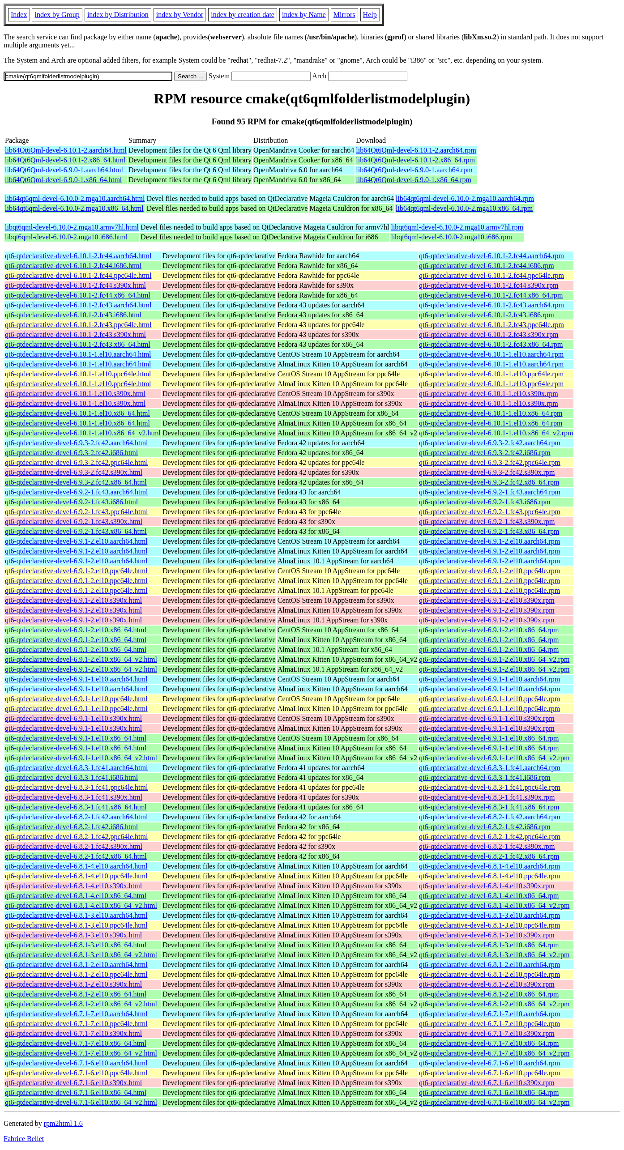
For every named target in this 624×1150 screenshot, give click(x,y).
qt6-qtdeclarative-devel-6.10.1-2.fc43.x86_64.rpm (491, 344)
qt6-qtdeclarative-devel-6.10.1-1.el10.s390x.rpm (488, 393)
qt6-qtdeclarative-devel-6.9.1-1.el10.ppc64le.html (76, 699)
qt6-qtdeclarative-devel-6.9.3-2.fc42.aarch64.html (76, 443)
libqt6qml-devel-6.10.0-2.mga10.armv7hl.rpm (457, 227)
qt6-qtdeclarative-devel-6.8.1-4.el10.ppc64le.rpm (489, 876)
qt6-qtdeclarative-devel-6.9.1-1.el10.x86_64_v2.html (81, 758)
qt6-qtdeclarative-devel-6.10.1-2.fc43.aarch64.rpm (491, 305)
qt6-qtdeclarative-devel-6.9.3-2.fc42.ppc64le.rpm (489, 462)
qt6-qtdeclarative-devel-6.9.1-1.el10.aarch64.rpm (489, 679)
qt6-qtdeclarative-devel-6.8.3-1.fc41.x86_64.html (76, 807)
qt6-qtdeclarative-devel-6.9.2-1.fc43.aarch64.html (76, 492)
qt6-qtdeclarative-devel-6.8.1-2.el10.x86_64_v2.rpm (494, 1004)
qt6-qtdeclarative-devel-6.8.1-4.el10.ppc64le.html (76, 876)
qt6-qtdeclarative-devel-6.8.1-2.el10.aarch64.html (76, 964)
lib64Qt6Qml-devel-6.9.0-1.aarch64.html (64, 170)
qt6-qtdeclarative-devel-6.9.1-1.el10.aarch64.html (76, 679)
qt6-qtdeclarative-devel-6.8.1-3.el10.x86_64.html (75, 945)
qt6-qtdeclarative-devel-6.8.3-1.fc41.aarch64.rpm (489, 767)
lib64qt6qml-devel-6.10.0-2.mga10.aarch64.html (75, 198)
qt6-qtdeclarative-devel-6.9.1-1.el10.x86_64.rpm (489, 738)
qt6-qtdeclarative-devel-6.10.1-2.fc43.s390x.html (75, 334)
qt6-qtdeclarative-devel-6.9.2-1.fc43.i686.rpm (485, 502)
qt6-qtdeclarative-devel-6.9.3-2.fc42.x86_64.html (76, 482)
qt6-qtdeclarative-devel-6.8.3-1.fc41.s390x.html (73, 797)
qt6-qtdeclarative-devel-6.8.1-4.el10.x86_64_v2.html (81, 905)
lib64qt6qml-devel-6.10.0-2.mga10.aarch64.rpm (465, 198)
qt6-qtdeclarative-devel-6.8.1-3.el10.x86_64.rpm (489, 945)
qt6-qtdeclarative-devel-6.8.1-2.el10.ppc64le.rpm (489, 974)
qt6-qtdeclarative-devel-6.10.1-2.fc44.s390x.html (75, 285)
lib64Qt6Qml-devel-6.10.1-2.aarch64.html (66, 150)
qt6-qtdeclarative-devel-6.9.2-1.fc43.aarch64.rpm (489, 492)
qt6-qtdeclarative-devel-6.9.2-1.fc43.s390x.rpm (487, 521)
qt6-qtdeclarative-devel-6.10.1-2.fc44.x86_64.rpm (491, 295)
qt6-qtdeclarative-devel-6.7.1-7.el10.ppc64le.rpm (489, 1023)
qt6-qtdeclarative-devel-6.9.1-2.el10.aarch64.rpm (489, 541)
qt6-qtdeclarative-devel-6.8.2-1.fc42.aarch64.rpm (489, 817)
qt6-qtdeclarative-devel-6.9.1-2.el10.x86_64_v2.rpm (494, 659)
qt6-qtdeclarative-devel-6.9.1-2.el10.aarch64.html (76, 541)
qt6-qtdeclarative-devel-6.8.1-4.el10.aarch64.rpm (489, 866)
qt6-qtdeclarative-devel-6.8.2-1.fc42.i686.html (71, 827)
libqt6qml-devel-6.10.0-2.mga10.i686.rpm (451, 237)
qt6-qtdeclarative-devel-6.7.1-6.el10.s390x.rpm (487, 1082)
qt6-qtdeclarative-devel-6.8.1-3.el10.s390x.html (73, 935)
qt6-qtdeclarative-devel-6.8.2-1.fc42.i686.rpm (485, 827)
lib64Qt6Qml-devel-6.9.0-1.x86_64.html (63, 179)
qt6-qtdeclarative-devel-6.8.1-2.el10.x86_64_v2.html (81, 1004)
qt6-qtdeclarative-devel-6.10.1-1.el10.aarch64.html (78, 354)
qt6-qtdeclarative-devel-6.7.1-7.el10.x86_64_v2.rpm (494, 1053)
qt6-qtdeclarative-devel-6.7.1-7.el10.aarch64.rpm (489, 1014)
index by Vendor (179, 14)
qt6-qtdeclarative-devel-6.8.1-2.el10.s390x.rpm (487, 984)
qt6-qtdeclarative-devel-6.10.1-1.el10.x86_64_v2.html (83, 433)
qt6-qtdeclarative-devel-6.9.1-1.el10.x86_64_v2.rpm (494, 758)
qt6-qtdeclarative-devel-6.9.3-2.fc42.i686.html (71, 452)
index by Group (56, 14)
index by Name (304, 14)
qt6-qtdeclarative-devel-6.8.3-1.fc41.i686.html (71, 777)
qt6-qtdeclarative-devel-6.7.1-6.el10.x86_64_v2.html (81, 1102)
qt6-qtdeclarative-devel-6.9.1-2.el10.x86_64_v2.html (81, 659)
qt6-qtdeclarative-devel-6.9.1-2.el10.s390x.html (73, 600)
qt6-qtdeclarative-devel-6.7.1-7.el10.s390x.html (73, 1033)
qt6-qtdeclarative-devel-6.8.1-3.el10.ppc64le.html (76, 925)
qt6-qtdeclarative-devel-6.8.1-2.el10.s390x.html (73, 984)
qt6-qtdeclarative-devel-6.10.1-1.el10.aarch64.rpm (491, 354)
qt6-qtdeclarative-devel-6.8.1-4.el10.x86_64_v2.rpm (494, 905)
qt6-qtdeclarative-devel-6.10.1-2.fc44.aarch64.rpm (491, 256)
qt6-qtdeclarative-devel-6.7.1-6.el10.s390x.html (73, 1082)
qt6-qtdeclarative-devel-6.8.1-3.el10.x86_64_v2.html (81, 954)
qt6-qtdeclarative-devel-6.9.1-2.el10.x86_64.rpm (489, 630)
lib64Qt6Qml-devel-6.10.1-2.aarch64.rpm (416, 150)
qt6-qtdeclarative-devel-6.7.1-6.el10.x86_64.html (75, 1092)
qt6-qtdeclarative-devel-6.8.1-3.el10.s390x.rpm (487, 935)
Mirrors (344, 14)
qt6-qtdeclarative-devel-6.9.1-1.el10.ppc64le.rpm (489, 699)
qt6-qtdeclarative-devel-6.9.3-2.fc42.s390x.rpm (487, 472)
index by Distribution (118, 14)
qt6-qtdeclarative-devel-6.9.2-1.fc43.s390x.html (73, 521)
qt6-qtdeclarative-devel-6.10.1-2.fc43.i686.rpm (486, 315)
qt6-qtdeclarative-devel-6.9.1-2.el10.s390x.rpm (487, 600)
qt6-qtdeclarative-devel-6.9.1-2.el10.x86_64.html (75, 630)
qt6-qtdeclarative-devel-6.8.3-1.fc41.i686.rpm (485, 777)
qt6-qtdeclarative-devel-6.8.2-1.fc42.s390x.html (73, 846)
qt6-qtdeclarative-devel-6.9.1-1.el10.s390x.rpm (487, 718)
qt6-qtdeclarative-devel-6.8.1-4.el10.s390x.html (73, 886)
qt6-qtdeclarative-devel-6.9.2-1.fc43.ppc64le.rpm (489, 511)
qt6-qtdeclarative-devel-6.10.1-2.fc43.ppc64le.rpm (491, 324)
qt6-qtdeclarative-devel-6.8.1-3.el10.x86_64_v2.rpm (494, 954)
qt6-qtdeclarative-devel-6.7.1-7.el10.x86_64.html (75, 1043)
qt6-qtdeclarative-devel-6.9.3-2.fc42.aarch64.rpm (489, 443)
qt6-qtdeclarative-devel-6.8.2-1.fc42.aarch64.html (76, 817)
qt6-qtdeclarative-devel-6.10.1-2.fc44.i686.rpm (486, 265)
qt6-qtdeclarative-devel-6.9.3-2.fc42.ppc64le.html (76, 462)
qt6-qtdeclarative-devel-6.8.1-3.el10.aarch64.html (76, 915)
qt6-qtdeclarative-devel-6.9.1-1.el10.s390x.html (73, 718)
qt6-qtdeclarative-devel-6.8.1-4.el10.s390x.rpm (487, 886)
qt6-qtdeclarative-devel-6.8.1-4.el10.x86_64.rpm (489, 895)
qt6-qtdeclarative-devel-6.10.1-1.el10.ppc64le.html (78, 374)
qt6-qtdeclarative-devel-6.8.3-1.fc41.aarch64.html (76, 767)
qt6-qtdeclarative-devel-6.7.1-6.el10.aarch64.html (76, 1063)
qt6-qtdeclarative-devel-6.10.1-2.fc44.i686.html (73, 265)
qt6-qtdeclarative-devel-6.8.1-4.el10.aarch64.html (76, 866)
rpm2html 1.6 (63, 1123)
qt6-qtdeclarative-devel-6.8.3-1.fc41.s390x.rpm (487, 797)
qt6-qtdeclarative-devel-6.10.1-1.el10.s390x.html (75, 393)
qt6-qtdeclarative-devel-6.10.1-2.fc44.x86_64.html (77, 295)
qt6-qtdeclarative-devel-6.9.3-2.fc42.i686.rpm (485, 452)
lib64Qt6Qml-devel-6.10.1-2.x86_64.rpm (415, 160)
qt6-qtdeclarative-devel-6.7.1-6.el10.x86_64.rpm (489, 1092)
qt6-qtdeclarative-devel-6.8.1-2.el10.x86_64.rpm (489, 994)
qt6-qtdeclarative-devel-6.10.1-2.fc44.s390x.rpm (488, 285)
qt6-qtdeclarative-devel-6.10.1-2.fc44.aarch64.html (78, 256)
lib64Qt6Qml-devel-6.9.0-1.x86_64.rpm (413, 179)
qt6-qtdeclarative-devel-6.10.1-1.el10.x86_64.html (77, 413)
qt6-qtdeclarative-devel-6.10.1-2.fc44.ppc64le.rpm (491, 275)
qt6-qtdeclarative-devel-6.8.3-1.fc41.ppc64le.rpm (489, 787)
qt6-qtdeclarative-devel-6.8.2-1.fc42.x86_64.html (76, 856)
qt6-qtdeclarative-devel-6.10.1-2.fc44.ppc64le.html (78, 275)
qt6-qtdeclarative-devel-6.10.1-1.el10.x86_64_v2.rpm (496, 433)
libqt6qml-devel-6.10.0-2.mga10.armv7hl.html (72, 227)
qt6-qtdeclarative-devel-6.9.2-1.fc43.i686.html (71, 502)
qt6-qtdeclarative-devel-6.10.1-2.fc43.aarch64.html (78, 305)
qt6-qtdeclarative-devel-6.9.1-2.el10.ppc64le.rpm (489, 571)
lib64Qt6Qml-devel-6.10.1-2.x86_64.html (65, 160)
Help (370, 14)
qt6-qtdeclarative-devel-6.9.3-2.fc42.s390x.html (73, 472)
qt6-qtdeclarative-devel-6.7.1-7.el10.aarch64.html (76, 1014)
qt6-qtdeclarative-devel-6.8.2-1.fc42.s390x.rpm (487, 846)
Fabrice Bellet (24, 1138)
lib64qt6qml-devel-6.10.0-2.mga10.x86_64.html (74, 208)
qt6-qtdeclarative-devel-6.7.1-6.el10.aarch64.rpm (489, 1063)
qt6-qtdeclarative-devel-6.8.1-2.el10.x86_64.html (75, 994)
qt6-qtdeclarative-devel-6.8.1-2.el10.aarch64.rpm (489, 964)
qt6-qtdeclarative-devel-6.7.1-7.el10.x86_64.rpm (489, 1043)
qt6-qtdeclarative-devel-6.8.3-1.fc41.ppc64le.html (76, 787)
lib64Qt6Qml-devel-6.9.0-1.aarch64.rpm (414, 170)
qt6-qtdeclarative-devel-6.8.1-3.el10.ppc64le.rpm (489, 925)
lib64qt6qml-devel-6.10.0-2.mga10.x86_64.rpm (464, 208)
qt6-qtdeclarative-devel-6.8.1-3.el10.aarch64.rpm (489, 915)
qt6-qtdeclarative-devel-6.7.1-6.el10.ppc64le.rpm (489, 1073)
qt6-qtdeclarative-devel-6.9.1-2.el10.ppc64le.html (76, 571)
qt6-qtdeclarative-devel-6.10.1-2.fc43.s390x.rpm (488, 334)
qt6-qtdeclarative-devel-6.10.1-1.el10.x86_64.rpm (490, 413)
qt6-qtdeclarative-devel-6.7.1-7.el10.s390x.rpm (487, 1033)
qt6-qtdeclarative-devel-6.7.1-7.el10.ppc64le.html (76, 1023)
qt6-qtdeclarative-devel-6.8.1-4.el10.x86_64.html (75, 895)
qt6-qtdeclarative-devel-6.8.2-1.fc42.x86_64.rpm (489, 856)
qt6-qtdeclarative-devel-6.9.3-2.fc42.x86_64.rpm (489, 482)
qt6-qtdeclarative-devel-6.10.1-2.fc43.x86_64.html (77, 344)
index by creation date (242, 14)
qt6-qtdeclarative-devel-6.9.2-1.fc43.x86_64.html (76, 531)
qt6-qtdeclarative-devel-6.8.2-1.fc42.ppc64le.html (76, 836)
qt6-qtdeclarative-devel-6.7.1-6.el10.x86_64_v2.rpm (494, 1102)
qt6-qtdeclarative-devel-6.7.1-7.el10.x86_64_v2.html (81, 1053)
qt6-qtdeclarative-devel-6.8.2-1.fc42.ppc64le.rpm (489, 836)
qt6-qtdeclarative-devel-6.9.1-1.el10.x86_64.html (75, 738)
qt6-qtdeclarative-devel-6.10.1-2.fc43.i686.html (73, 315)
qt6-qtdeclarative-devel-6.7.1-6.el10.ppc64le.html (76, 1073)
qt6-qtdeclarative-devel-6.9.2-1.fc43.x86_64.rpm (489, 531)
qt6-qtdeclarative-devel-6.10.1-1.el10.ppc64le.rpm (491, 374)
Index (19, 14)
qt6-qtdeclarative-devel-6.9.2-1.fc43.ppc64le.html (76, 511)
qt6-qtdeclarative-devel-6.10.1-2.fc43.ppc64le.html (78, 324)
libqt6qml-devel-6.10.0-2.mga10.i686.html (66, 237)
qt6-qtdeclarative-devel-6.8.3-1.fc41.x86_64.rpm (489, 807)
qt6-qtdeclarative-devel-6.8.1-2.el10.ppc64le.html (76, 974)
